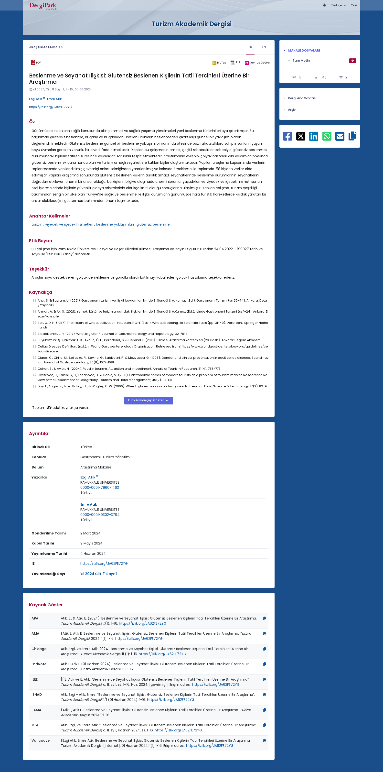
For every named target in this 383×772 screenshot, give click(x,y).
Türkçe (336, 5)
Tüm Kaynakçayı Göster (146, 400)
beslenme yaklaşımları (115, 224)
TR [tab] (250, 46)
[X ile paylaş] (300, 135)
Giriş (354, 5)
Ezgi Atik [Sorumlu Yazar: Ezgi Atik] (89, 477)
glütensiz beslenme (153, 224)
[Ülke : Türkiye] (86, 492)
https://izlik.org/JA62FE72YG (50, 107)
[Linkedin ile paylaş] (313, 138)
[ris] (235, 62)
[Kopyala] (264, 618)
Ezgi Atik (37, 99)
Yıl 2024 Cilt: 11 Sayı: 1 (98, 573)
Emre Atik (54, 99)
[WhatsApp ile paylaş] (326, 138)
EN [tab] (264, 46)
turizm (37, 224)
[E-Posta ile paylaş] (339, 138)
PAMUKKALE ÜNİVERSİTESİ (100, 482)
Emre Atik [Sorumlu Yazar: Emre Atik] (88, 504)
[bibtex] (219, 62)
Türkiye (86, 492)
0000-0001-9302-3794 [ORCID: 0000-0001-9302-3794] (100, 514)
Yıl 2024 (38, 89)
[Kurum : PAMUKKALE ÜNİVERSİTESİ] (100, 482)
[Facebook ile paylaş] (287, 138)
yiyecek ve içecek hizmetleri (69, 224)
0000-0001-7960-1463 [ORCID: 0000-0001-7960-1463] (99, 487)
